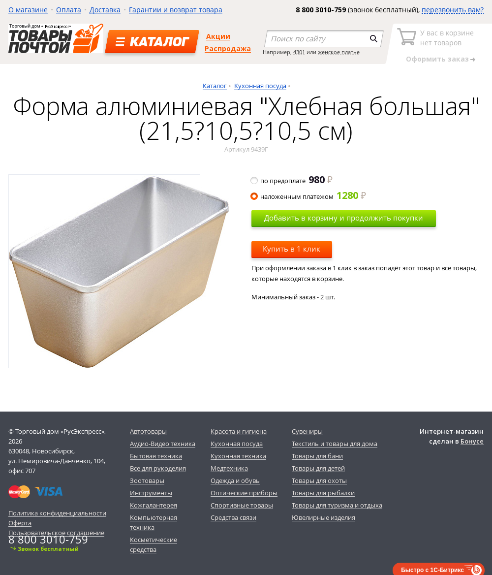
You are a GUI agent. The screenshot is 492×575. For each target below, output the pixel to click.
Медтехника (229, 468)
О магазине (28, 9)
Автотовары (148, 431)
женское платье (339, 52)
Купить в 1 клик (291, 249)
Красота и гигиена (239, 431)
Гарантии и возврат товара (175, 9)
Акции (218, 36)
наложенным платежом (308, 196)
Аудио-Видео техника (162, 443)
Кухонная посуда (260, 85)
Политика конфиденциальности (57, 513)
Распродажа (228, 48)
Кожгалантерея (153, 505)
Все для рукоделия (158, 468)
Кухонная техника (238, 455)
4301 (299, 52)
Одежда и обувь (235, 480)
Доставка (105, 9)
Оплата (68, 9)
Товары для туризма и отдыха (337, 505)
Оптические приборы (244, 492)
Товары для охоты (319, 480)
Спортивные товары (242, 505)
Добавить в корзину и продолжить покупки (343, 218)
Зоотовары (147, 480)
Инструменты (151, 492)
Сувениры (307, 431)
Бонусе (472, 441)
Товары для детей (318, 468)
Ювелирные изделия (323, 517)
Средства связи (233, 517)
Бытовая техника (156, 455)
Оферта (19, 522)
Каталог (215, 85)
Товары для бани (317, 455)
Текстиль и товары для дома (334, 443)
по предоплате (292, 180)
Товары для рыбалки (323, 492)
